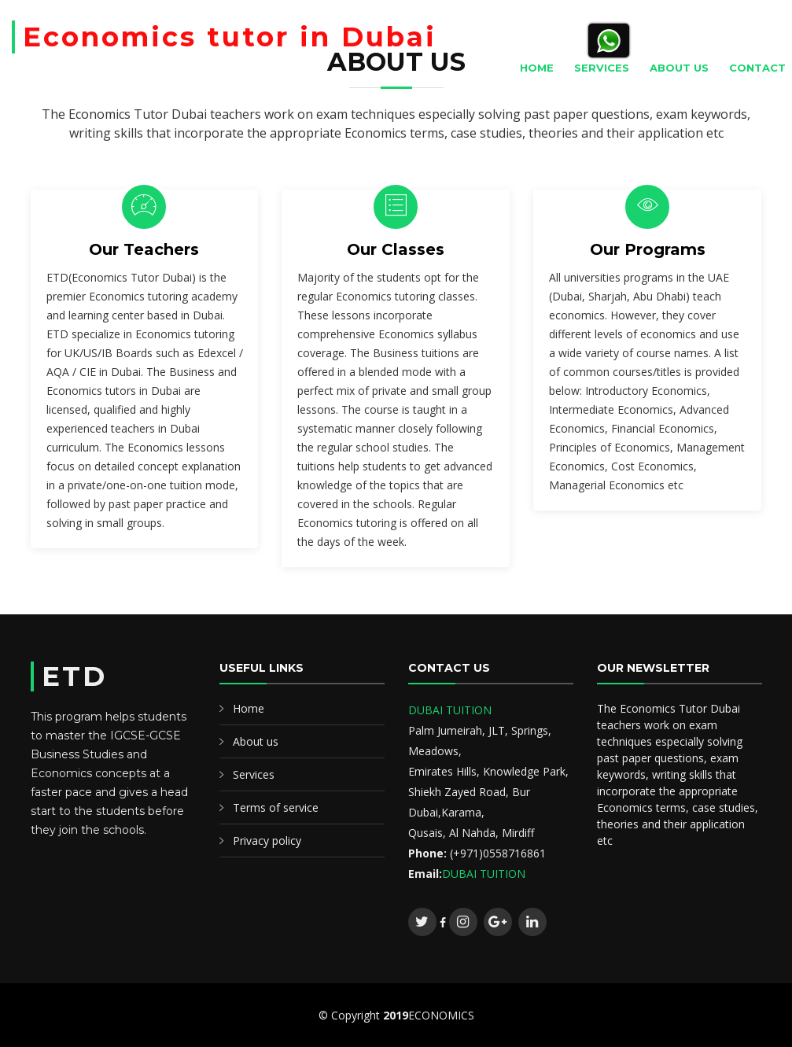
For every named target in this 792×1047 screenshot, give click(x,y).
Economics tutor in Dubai (230, 36)
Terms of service (276, 807)
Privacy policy (267, 840)
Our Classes (395, 249)
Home (537, 67)
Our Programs (647, 249)
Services (601, 67)
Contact (757, 67)
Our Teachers (144, 249)
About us (255, 741)
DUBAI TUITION (450, 709)
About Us (679, 67)
